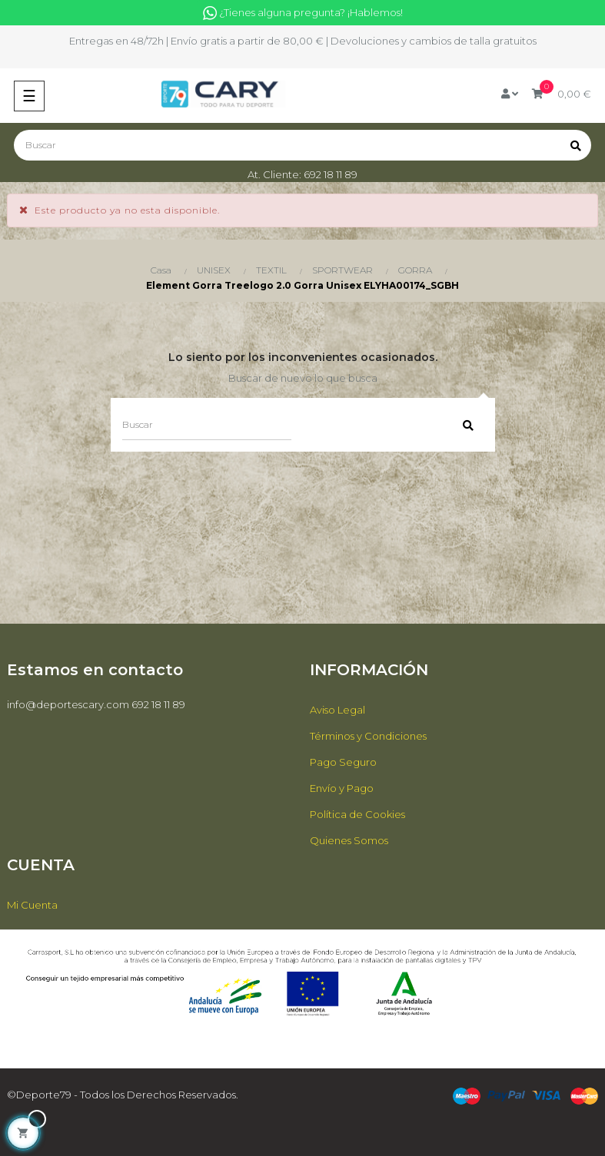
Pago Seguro (343, 762)
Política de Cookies (357, 814)
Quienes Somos (349, 840)
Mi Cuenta (32, 905)
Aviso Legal (337, 710)
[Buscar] (302, 145)
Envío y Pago (342, 788)
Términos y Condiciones (368, 736)
